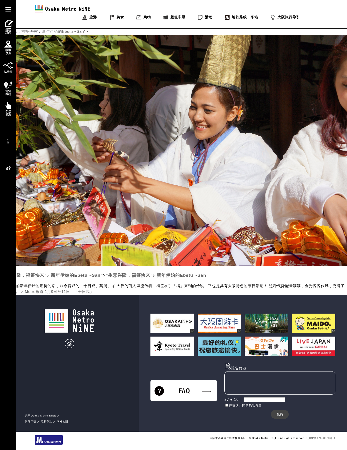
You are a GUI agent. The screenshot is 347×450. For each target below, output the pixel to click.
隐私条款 (46, 421)
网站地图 (62, 421)
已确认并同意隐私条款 (245, 405)
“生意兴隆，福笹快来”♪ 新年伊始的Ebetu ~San (42, 32)
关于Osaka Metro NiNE (40, 415)
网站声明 (30, 421)
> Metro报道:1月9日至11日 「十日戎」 (57, 292)
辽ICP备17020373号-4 (320, 438)
